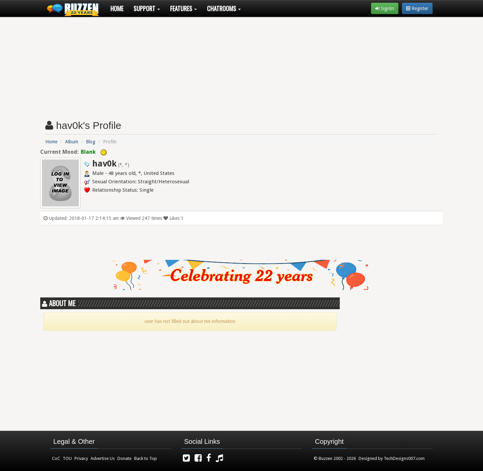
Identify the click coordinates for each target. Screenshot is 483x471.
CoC (56, 458)
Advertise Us (103, 458)
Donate (124, 458)
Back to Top (145, 458)
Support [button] (146, 8)
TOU (67, 458)
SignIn (384, 8)
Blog (90, 141)
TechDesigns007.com (404, 458)
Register (417, 8)
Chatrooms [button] (224, 8)
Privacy (81, 458)
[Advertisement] (241, 66)
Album (71, 141)
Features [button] (183, 8)
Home (116, 8)
